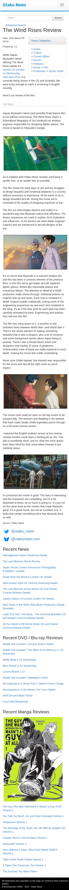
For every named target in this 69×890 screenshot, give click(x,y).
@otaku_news (22, 531)
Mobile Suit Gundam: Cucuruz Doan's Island (28, 644)
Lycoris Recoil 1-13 (14, 671)
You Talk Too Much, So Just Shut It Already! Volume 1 (33, 816)
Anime (37, 49)
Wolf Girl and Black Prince (18, 695)
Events (37, 60)
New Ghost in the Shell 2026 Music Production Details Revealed (33, 606)
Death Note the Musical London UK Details (27, 577)
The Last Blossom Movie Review (21, 561)
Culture (37, 52)
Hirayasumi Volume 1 (15, 822)
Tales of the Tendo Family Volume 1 (23, 859)
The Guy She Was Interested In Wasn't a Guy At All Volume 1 (32, 808)
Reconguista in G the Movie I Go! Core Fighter (29, 689)
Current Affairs (41, 56)
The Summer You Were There (20, 871)
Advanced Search (16, 25)
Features (38, 63)
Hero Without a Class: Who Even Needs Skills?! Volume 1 (30, 851)
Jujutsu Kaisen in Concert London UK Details (28, 598)
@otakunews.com (25, 539)
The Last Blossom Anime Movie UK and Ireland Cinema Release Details (30, 590)
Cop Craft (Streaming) (15, 701)
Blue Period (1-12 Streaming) (19, 665)
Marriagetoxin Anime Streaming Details (25, 555)
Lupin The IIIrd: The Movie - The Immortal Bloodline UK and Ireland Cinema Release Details (34, 616)
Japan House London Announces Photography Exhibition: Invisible (29, 569)
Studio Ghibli (56, 71)
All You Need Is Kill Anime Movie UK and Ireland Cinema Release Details (30, 626)
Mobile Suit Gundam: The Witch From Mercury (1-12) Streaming (33, 651)
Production (39, 71)
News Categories (41, 40)
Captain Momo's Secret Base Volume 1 (25, 837)
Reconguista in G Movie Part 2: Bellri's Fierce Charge (33, 683)
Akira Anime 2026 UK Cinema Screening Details (30, 583)
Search (57, 18)
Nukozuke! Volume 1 (14, 843)
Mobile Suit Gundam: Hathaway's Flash (25, 677)
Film (46, 67)
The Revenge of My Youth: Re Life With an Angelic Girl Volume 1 (34, 830)
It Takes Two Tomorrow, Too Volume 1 (24, 865)
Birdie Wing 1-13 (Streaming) (19, 659)
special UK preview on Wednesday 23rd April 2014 (14, 73)
